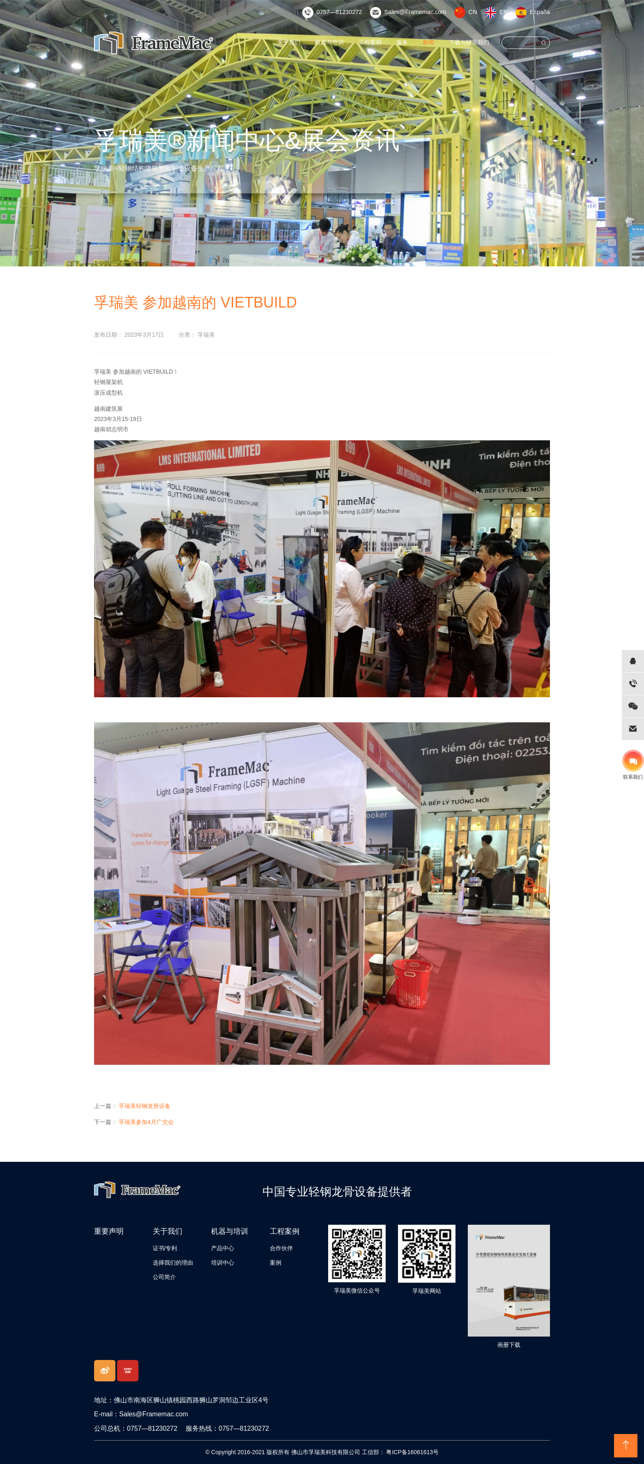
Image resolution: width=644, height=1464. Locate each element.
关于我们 (289, 42)
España (540, 12)
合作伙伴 (281, 1248)
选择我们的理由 (173, 1262)
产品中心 (222, 1248)
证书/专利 (165, 1248)
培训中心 (222, 1262)
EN (504, 12)
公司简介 (164, 1277)
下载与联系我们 (469, 42)
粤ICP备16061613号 (412, 1452)
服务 (402, 42)
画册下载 (508, 1344)
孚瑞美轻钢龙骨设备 (144, 1106)
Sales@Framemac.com (417, 12)
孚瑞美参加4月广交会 (146, 1122)
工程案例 (370, 42)
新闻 (428, 42)
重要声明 (109, 1231)
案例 (275, 1262)
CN (473, 12)
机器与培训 (329, 42)
